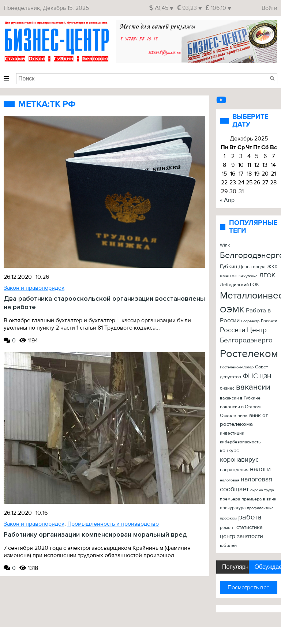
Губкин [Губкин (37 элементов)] (228, 266)
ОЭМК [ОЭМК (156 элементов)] (232, 309)
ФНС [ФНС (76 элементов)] (250, 376)
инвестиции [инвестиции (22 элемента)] (232, 433)
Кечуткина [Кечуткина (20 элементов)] (248, 276)
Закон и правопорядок (34, 288)
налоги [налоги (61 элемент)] (260, 469)
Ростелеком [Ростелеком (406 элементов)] (249, 353)
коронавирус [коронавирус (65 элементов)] (239, 459)
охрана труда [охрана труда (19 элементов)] (262, 490)
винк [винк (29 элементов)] (242, 415)
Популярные (235, 567)
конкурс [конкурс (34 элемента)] (229, 450)
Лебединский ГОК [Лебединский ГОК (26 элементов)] (239, 285)
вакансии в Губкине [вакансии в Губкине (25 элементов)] (240, 398)
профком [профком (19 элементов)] (228, 518)
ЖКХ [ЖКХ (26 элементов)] (272, 267)
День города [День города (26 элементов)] (252, 267)
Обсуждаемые (268, 567)
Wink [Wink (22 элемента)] (225, 245)
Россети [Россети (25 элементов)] (269, 321)
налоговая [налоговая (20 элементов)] (229, 480)
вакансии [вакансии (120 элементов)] (253, 387)
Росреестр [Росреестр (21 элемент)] (250, 321)
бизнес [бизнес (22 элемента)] (227, 388)
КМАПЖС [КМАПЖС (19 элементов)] (228, 276)
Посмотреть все (249, 587)
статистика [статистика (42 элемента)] (249, 527)
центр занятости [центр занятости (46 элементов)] (241, 536)
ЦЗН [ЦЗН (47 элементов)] (265, 376)
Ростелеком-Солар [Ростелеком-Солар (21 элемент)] (237, 367)
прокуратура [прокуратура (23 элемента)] (233, 508)
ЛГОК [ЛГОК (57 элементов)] (267, 275)
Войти (269, 8)
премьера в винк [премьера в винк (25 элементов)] (258, 499)
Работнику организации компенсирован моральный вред (95, 534)
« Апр (227, 200)
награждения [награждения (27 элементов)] (234, 470)
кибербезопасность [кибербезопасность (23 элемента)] (240, 442)
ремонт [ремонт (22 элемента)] (227, 527)
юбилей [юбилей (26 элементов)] (228, 545)
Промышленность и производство (113, 523)
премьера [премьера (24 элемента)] (230, 499)
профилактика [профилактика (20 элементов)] (260, 508)
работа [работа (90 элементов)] (250, 517)
